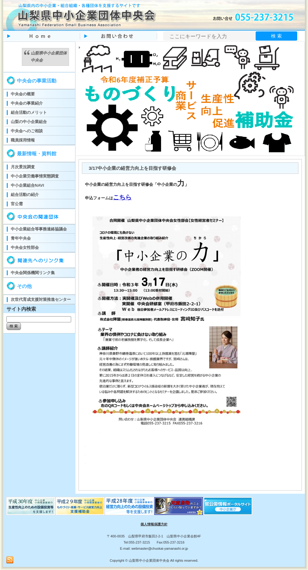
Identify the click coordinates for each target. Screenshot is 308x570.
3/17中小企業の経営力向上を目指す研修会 (132, 168)
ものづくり (30, 506)
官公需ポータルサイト (228, 506)
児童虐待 (178, 506)
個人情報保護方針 (154, 524)
